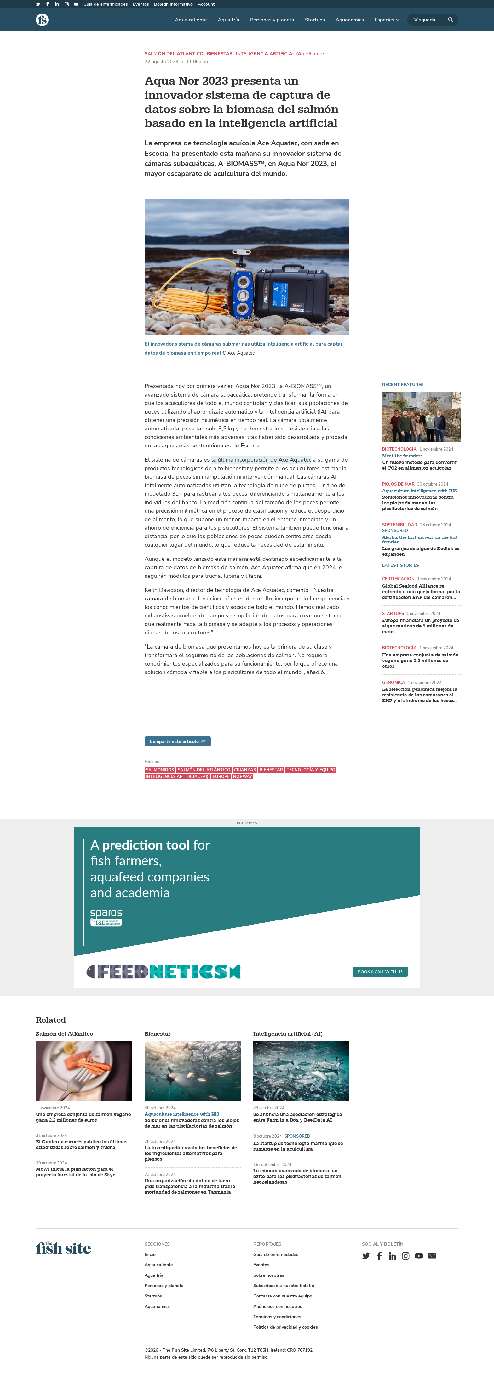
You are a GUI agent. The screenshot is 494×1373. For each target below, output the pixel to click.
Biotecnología (399, 449)
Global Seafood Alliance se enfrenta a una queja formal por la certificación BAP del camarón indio (421, 591)
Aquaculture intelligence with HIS (419, 490)
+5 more (315, 54)
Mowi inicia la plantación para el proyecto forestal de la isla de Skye (75, 1172)
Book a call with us (380, 971)
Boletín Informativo (173, 4)
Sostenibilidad (399, 524)
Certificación (398, 579)
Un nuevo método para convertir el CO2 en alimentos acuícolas (419, 465)
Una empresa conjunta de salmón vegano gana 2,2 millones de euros (420, 660)
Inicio (150, 1255)
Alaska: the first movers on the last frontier (420, 540)
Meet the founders (402, 456)
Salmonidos (160, 770)
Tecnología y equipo (311, 770)
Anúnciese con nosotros (277, 1306)
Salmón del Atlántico (174, 54)
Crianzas (245, 770)
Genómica (393, 682)
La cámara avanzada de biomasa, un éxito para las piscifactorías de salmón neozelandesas (297, 1176)
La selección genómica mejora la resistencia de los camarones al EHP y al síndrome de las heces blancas (419, 695)
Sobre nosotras (268, 1275)
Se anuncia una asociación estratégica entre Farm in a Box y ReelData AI (297, 1117)
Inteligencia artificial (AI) (270, 54)
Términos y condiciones (277, 1317)
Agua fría (228, 19)
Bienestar (220, 54)
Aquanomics (350, 19)
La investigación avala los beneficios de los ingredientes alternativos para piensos (191, 1153)
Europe (221, 776)
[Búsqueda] (432, 20)
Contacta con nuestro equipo (282, 1296)
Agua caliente (191, 19)
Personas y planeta (272, 19)
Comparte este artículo (178, 742)
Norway (242, 776)
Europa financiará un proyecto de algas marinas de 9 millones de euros (420, 626)
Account (206, 4)
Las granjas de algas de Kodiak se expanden (420, 551)
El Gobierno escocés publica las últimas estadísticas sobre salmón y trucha (81, 1145)
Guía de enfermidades (105, 4)
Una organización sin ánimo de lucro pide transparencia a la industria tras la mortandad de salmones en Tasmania (190, 1186)
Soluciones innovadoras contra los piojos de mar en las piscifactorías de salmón (418, 503)
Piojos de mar (398, 484)
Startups (315, 19)
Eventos (141, 4)
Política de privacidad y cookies (285, 1327)
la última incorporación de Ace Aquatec (261, 460)
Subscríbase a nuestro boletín (283, 1286)
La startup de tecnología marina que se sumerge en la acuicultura (298, 1146)
